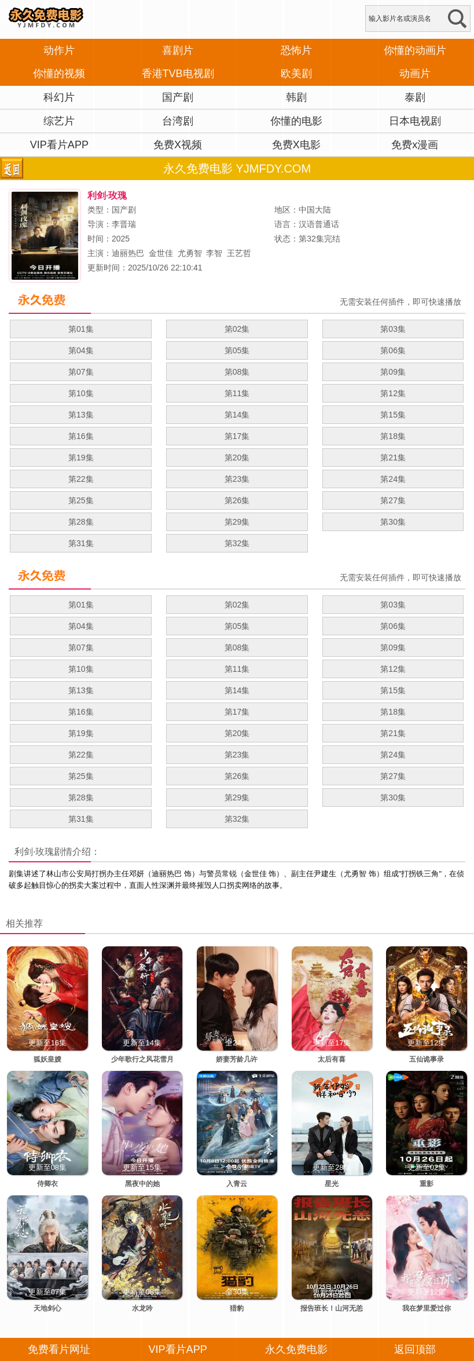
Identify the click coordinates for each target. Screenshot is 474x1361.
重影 (426, 1184)
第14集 (237, 414)
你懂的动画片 (415, 50)
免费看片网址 (59, 1349)
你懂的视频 (59, 73)
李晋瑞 (124, 224)
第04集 (81, 350)
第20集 (237, 457)
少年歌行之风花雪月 (142, 1059)
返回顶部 (415, 1349)
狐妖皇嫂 (47, 1059)
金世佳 (161, 253)
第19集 (81, 457)
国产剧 (177, 97)
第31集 (81, 543)
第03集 (393, 329)
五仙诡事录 (426, 1059)
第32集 (237, 543)
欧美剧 (296, 73)
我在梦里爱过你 (426, 1308)
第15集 (393, 414)
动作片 (59, 50)
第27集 (393, 500)
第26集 (237, 500)
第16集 (81, 436)
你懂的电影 (296, 121)
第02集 (237, 329)
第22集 (81, 479)
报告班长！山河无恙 (331, 1308)
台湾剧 (177, 121)
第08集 (237, 371)
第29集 (237, 521)
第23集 (237, 479)
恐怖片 (296, 50)
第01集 (81, 329)
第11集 (237, 393)
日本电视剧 (415, 121)
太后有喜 (332, 1059)
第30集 (393, 521)
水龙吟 (142, 1308)
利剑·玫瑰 (34, 852)
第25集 (81, 500)
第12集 (393, 393)
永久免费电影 (296, 1349)
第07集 (81, 371)
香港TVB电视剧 (178, 73)
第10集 (81, 393)
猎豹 (237, 1308)
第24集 (393, 479)
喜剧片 (177, 50)
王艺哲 (239, 253)
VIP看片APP (59, 145)
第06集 (393, 350)
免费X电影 (296, 145)
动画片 (415, 73)
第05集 (237, 350)
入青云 (236, 1184)
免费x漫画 (414, 145)
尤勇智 (190, 253)
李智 (214, 253)
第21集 (393, 457)
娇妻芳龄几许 (237, 1059)
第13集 (81, 414)
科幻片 (59, 97)
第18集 (393, 436)
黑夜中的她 (142, 1184)
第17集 (237, 436)
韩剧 (296, 97)
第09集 (393, 371)
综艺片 (59, 121)
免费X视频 (177, 145)
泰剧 (415, 97)
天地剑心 (47, 1308)
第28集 (81, 521)
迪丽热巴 (128, 253)
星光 (332, 1184)
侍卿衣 (47, 1184)
